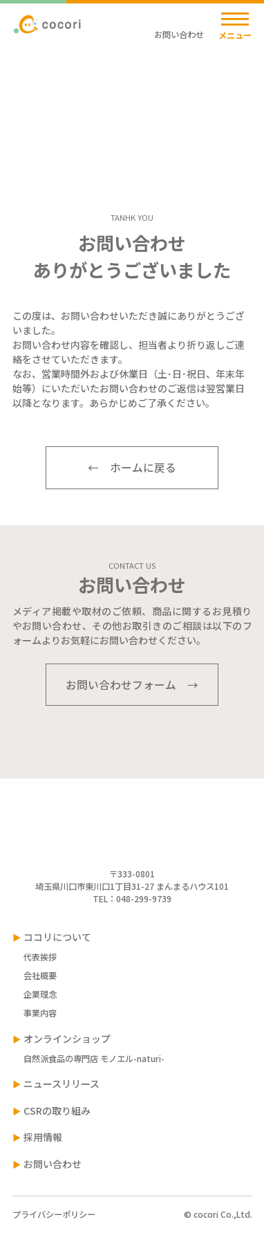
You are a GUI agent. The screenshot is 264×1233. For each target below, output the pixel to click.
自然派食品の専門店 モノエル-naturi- (93, 1058)
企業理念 (40, 994)
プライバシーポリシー (53, 1214)
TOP (21, 90)
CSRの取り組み (57, 1110)
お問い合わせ (72, 90)
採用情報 (42, 1137)
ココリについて (57, 937)
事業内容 (40, 1013)
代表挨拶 (40, 957)
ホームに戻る (143, 467)
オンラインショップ (67, 1038)
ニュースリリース (61, 1083)
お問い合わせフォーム (121, 685)
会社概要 (40, 975)
